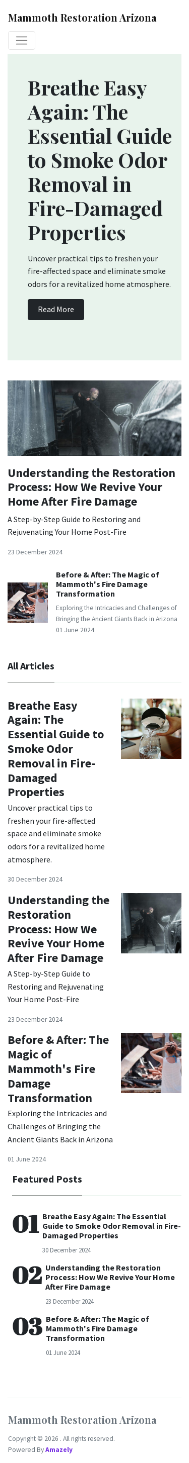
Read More (56, 309)
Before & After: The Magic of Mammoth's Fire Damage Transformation (107, 584)
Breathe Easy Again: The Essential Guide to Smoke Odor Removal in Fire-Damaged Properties (56, 749)
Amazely (59, 1449)
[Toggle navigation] (21, 40)
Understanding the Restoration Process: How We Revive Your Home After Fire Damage (91, 487)
